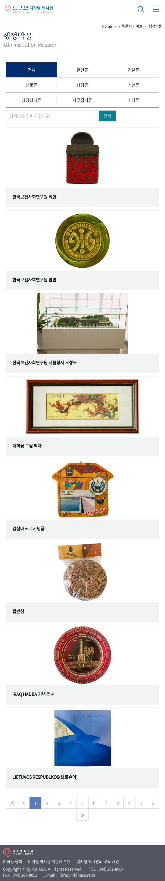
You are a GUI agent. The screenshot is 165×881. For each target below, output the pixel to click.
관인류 (82, 70)
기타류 (133, 100)
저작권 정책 (12, 861)
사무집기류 (82, 100)
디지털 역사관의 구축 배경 (97, 861)
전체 (32, 70)
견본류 (133, 70)
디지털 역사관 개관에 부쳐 (49, 861)
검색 (107, 116)
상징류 (82, 85)
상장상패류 (31, 100)
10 (141, 803)
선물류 (31, 85)
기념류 (133, 85)
